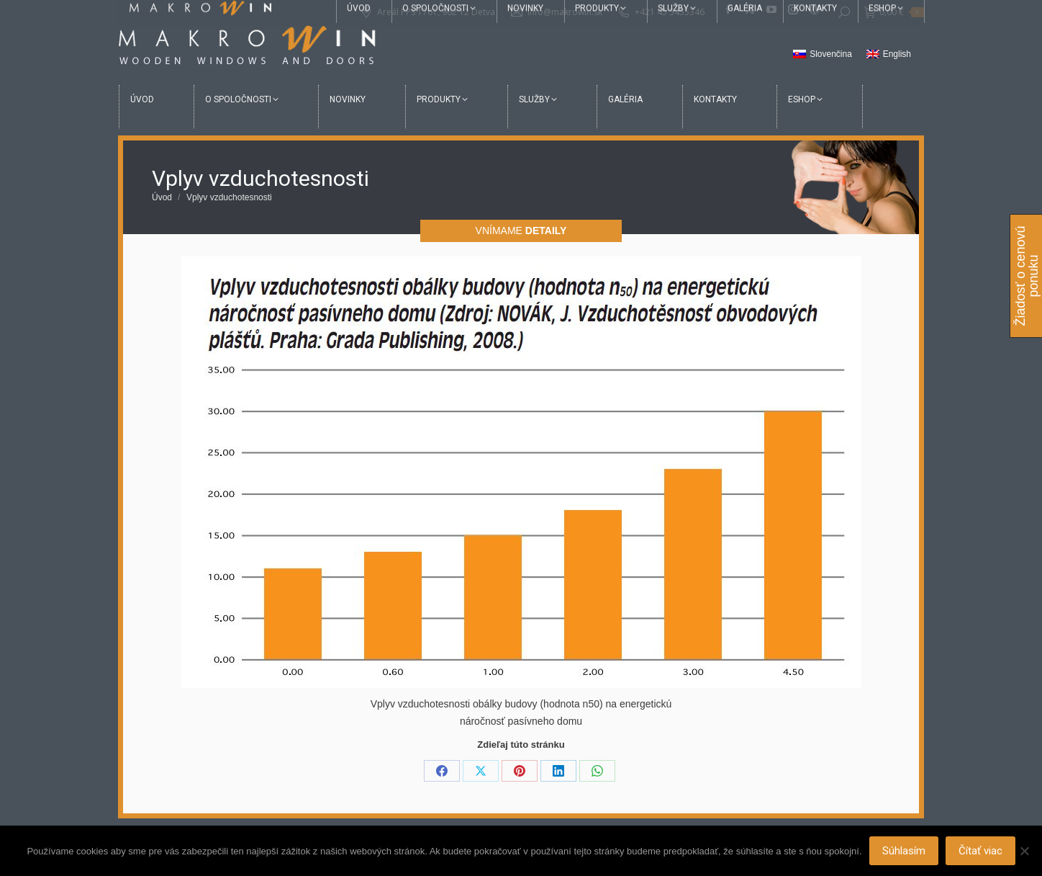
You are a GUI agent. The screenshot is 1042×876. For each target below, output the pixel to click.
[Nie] (1024, 851)
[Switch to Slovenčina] (822, 54)
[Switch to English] (888, 54)
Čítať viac (980, 850)
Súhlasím (903, 850)
